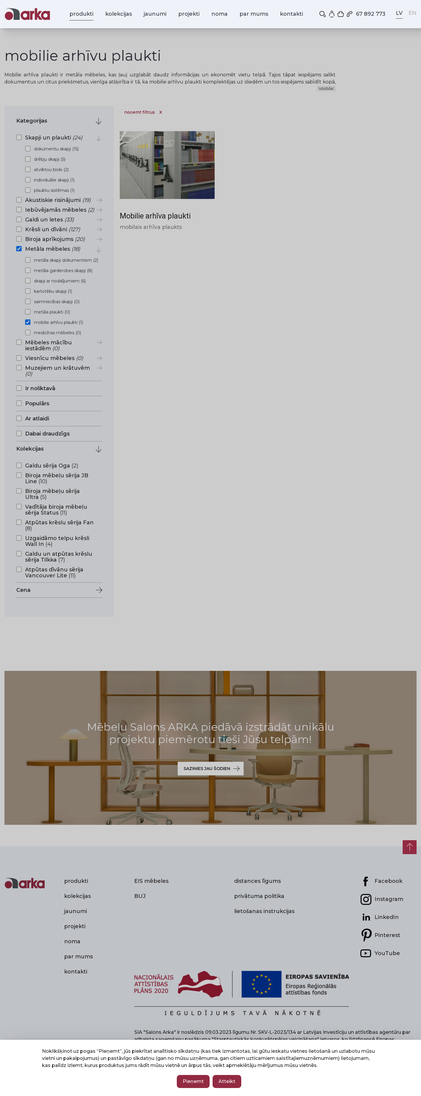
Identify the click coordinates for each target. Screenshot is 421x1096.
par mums (253, 14)
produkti (81, 14)
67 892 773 (366, 13)
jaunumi (155, 14)
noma (219, 14)
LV (399, 13)
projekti (189, 14)
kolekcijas (118, 14)
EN (413, 13)
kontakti (291, 14)
